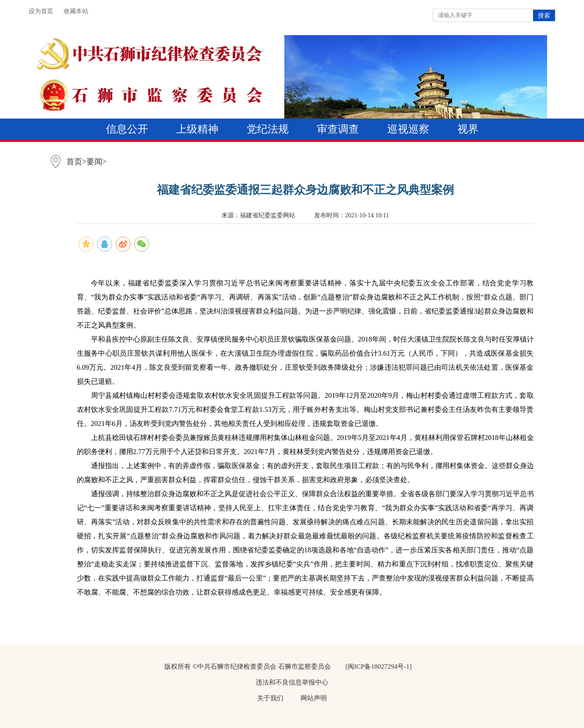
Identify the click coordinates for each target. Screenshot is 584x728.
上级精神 (197, 129)
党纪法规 (268, 129)
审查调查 (338, 129)
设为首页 (41, 11)
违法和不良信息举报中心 (292, 682)
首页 (74, 161)
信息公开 (127, 129)
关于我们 (270, 698)
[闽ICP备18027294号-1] (378, 666)
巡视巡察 (408, 129)
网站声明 (314, 698)
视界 (468, 129)
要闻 (94, 161)
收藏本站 (76, 11)
